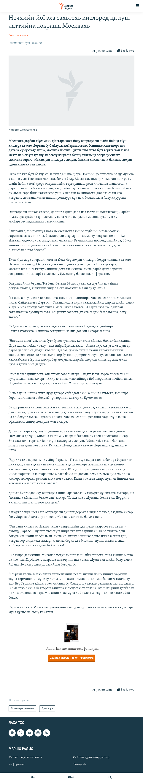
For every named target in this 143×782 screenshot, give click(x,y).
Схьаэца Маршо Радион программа (71, 657)
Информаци (17, 764)
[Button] (102, 51)
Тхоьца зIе (80, 764)
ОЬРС (71, 777)
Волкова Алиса (18, 35)
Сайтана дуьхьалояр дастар (91, 757)
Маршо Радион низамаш (25, 757)
